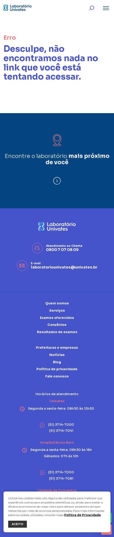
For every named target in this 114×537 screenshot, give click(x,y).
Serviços (57, 310)
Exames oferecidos (57, 318)
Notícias (57, 355)
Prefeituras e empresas (57, 348)
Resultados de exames (57, 332)
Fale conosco (57, 376)
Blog (57, 362)
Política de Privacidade (82, 515)
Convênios (57, 325)
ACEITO (17, 524)
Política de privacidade (57, 369)
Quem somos (57, 303)
